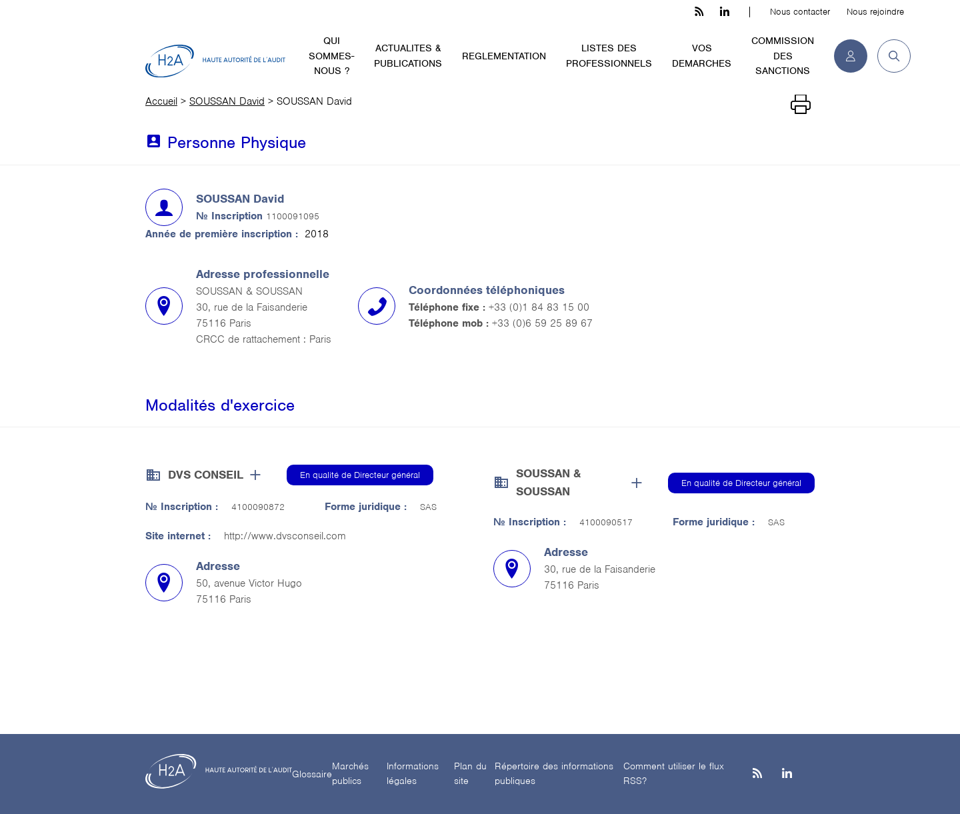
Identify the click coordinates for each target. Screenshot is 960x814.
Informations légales (413, 773)
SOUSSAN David (227, 101)
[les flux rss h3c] (699, 12)
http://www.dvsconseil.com (285, 536)
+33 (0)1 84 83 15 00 (539, 307)
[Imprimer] (801, 104)
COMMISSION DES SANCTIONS (782, 56)
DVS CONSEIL (205, 474)
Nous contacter (800, 11)
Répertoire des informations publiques (554, 773)
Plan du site (470, 773)
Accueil (161, 101)
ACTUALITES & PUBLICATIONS (408, 55)
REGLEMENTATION (504, 56)
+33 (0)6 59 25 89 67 (542, 323)
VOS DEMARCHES (701, 55)
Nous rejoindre (875, 11)
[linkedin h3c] (724, 12)
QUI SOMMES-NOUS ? (331, 56)
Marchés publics (350, 773)
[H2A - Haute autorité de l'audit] (215, 61)
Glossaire (312, 774)
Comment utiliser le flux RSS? (673, 773)
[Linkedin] (787, 774)
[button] (889, 56)
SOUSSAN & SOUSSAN (548, 482)
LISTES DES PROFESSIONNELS (609, 55)
